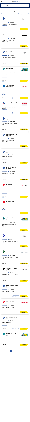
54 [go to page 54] (19, 351)
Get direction (4, 25)
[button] (25, 6)
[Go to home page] (16, 2)
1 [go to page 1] (10, 351)
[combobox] (15, 5)
